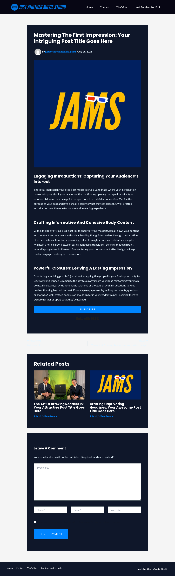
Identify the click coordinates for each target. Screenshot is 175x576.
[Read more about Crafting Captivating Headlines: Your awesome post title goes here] (116, 385)
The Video (124, 7)
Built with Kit (87, 318)
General (53, 416)
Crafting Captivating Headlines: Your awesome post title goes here (112, 408)
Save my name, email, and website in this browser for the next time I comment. (79, 522)
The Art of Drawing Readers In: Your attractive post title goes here (58, 408)
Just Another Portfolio (149, 7)
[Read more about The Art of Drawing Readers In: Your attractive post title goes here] (59, 385)
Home (94, 7)
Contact (108, 7)
